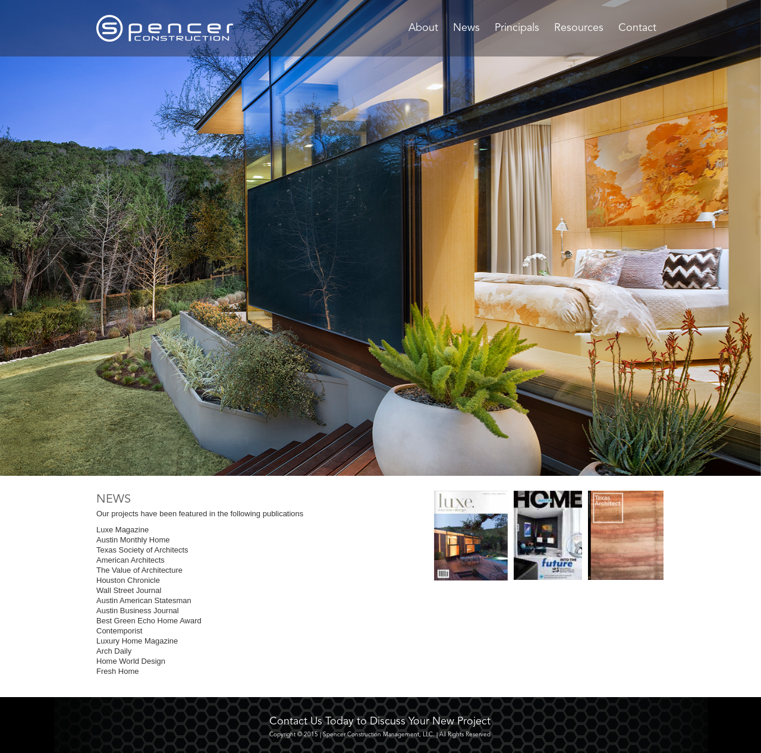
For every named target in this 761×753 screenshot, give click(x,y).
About (423, 28)
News (466, 28)
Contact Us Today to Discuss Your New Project (379, 721)
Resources (578, 28)
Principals (517, 28)
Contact (637, 28)
